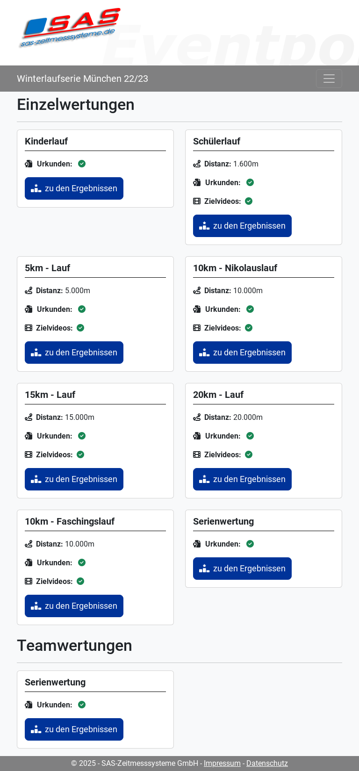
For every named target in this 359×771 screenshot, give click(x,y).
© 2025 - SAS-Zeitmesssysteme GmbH (134, 763)
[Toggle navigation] (329, 78)
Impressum (222, 763)
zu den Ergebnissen (74, 188)
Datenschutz (267, 763)
